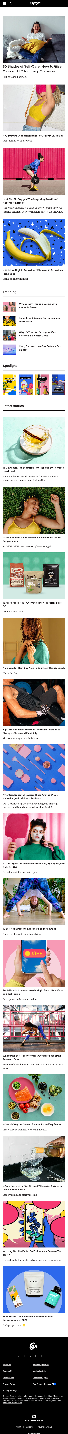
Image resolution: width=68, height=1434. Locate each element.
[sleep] (58, 384)
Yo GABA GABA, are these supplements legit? (27, 546)
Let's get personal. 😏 (14, 1325)
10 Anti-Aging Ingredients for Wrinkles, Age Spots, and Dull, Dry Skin (34, 865)
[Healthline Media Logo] (34, 1420)
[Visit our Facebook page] (19, 1356)
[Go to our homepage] (34, 1346)
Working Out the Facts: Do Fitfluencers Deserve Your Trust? (32, 1253)
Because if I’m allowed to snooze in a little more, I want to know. (33, 1066)
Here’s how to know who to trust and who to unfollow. (32, 1260)
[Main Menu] (4, 3)
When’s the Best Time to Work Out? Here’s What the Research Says (32, 1057)
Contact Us (7, 1371)
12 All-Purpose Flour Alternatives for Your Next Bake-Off (33, 604)
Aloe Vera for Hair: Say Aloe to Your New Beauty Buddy (34, 668)
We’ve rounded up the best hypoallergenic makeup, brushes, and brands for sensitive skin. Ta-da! (30, 806)
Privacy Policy (9, 1384)
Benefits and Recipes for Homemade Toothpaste (39, 320)
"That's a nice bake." (13, 612)
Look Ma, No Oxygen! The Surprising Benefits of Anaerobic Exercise (30, 201)
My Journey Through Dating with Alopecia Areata (38, 306)
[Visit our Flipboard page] (49, 1356)
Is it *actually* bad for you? (18, 141)
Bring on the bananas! (15, 279)
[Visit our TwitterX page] (25, 1356)
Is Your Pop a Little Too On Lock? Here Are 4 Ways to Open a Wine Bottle (32, 1188)
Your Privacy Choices (42, 1384)
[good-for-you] (9, 384)
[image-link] (34, 39)
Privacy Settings (10, 1391)
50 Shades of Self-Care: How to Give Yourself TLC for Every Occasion (32, 69)
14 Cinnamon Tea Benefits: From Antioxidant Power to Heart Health (33, 469)
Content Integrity (40, 1378)
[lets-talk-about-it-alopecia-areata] (26, 384)
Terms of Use (8, 1378)
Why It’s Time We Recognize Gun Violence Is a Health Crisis (37, 334)
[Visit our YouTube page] (43, 1356)
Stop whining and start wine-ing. (20, 1195)
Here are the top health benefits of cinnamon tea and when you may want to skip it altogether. (31, 478)
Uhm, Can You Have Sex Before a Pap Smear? (40, 348)
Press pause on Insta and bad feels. (21, 999)
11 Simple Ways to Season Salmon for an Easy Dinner (32, 1124)
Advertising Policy (41, 1365)
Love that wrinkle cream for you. (20, 872)
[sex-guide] (42, 384)
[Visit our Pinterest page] (31, 1356)
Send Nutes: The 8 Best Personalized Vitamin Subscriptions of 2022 (28, 1318)
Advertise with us (45, 1427)
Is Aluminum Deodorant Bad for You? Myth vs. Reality (33, 136)
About (18, 1427)
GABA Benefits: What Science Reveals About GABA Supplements (32, 539)
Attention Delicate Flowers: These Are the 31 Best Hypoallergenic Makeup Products (31, 797)
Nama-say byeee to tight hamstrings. (22, 934)
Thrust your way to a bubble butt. (21, 738)
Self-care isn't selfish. (15, 77)
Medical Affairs (39, 1371)
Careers (29, 1427)
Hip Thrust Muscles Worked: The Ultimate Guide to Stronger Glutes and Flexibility (31, 731)
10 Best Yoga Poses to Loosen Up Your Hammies (29, 929)
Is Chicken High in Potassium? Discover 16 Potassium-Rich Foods (33, 272)
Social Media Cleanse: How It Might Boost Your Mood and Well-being (33, 992)
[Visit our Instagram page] (36, 1356)
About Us (7, 1365)
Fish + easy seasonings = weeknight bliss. (25, 1130)
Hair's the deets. (11, 673)
